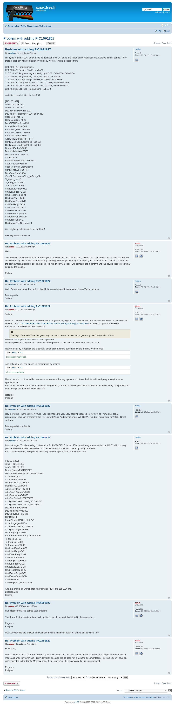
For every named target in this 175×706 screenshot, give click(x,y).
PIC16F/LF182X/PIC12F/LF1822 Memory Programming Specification (55, 323)
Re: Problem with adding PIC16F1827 (27, 243)
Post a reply (11, 43)
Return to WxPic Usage (15, 690)
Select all (17, 353)
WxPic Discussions (29, 26)
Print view (162, 25)
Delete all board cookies (143, 697)
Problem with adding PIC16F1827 (29, 38)
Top (169, 238)
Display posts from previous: (66, 677)
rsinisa (12, 53)
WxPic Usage (45, 26)
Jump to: (120, 691)
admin (11, 247)
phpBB (76, 702)
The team (128, 697)
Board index (13, 26)
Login (167, 31)
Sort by (96, 677)
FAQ (159, 31)
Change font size (167, 25)
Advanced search (162, 12)
